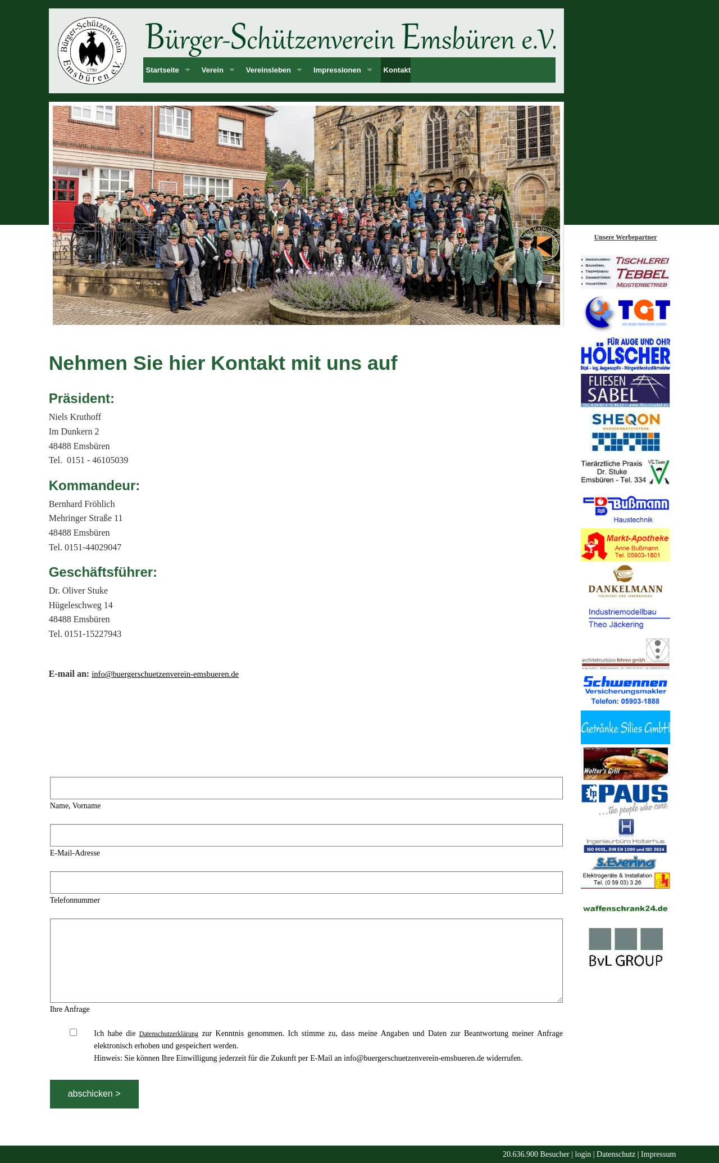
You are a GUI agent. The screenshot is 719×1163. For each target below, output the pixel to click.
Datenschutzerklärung (168, 1034)
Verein (213, 70)
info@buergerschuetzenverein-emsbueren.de (165, 673)
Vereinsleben (268, 70)
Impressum (658, 1154)
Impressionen (337, 70)
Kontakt (397, 70)
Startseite (162, 70)
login (583, 1154)
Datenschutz (616, 1154)
